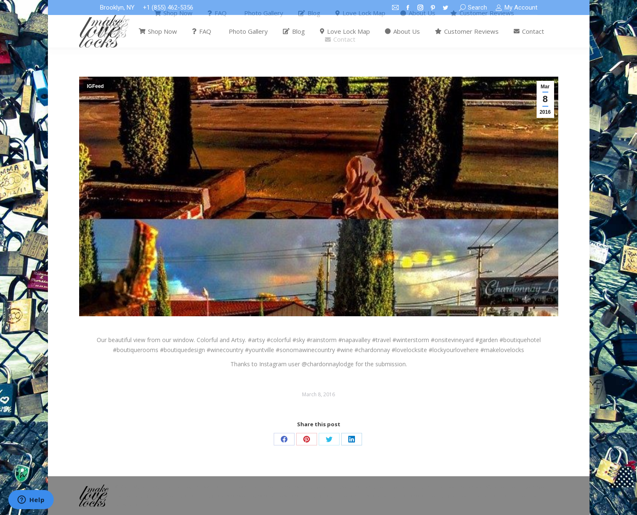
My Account (516, 7)
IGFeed (95, 86)
